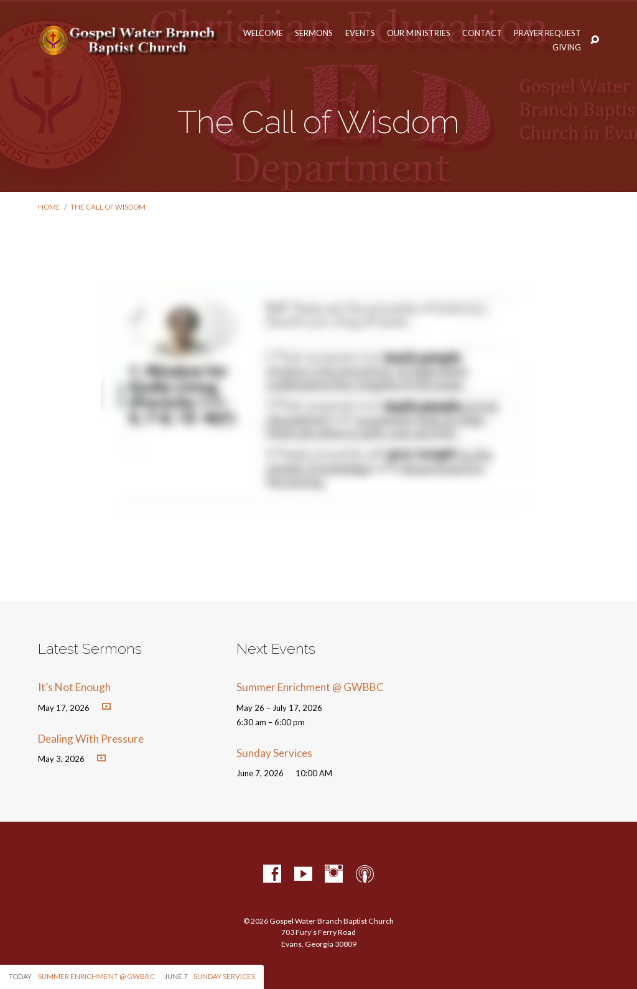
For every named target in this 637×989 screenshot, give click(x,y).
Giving (566, 48)
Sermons (314, 33)
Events (360, 33)
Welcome (263, 33)
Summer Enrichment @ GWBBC (310, 687)
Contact (482, 33)
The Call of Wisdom (108, 207)
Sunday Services (274, 752)
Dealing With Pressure (91, 738)
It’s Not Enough (74, 687)
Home (49, 207)
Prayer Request (547, 33)
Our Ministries (418, 33)
